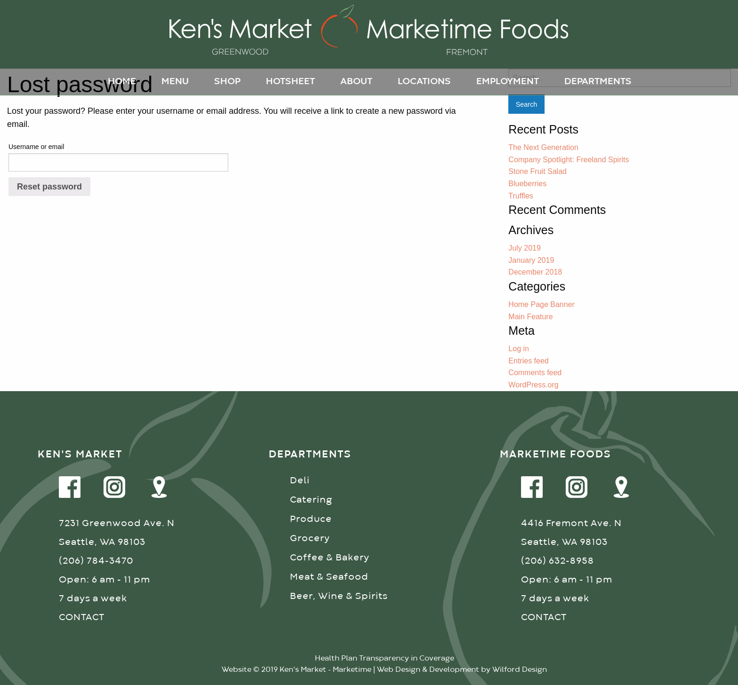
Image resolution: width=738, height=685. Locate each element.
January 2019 (531, 260)
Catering (311, 500)
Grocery (310, 539)
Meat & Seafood (329, 577)
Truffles (520, 196)
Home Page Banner (541, 304)
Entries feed (528, 361)
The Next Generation (543, 147)
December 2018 (535, 272)
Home (122, 82)
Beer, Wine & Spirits (339, 596)
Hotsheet (290, 82)
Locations (424, 82)
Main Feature (530, 317)
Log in (518, 349)
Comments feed (535, 373)
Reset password (49, 186)
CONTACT (81, 618)
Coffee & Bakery (329, 558)
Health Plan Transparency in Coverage (384, 658)
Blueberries (527, 184)
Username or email (36, 146)
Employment (507, 82)
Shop (227, 82)
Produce (311, 519)
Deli (300, 481)
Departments (598, 82)
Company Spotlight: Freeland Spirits (568, 160)
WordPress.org (533, 385)
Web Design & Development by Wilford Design (462, 670)
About (356, 82)
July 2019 (524, 248)
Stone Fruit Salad (537, 171)
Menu (175, 82)
